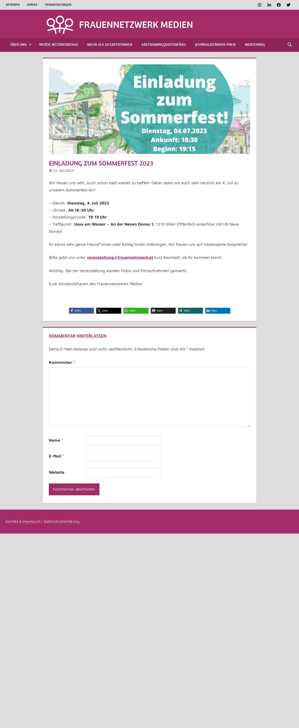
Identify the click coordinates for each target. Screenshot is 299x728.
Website (56, 472)
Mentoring (255, 44)
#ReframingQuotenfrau (163, 44)
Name (56, 440)
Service (32, 5)
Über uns (21, 44)
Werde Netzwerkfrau (58, 44)
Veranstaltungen (58, 5)
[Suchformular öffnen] (290, 44)
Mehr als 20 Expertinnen (109, 44)
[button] (81, 311)
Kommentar (62, 362)
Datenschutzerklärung (61, 521)
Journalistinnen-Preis (215, 44)
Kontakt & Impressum (23, 521)
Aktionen (13, 5)
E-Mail (56, 456)
